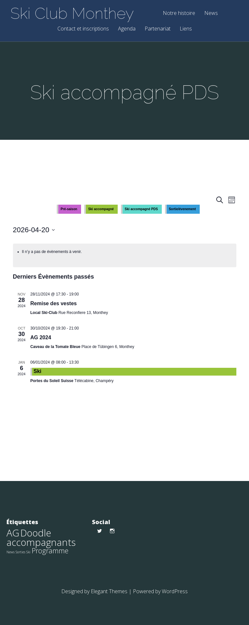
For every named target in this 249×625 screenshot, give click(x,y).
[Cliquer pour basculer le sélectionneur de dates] (34, 229)
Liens (186, 29)
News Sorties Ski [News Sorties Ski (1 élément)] (18, 552)
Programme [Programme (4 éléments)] (50, 550)
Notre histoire (179, 13)
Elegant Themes (109, 591)
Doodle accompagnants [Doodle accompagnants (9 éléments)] (41, 537)
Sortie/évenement (182, 209)
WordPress (175, 591)
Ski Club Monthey (72, 13)
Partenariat (158, 29)
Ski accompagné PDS (141, 209)
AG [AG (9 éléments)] (12, 532)
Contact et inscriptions (83, 29)
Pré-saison (69, 209)
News (211, 13)
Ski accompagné (101, 209)
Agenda (127, 29)
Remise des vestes (53, 303)
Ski (38, 371)
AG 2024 (40, 337)
